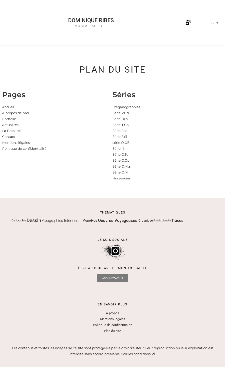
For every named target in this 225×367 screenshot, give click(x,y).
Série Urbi (120, 119)
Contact (8, 137)
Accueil (8, 107)
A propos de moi (15, 113)
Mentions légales (16, 143)
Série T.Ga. (120, 125)
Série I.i (118, 148)
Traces (177, 220)
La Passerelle (13, 131)
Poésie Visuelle (162, 220)
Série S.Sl (119, 137)
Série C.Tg (120, 154)
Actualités (10, 125)
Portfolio (9, 119)
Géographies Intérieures (62, 220)
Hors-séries (121, 178)
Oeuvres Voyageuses (118, 220)
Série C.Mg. (121, 166)
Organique (145, 220)
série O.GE (120, 143)
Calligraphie (19, 220)
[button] (188, 22)
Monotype (90, 221)
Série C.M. (120, 172)
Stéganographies (126, 107)
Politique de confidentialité (24, 148)
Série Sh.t (120, 131)
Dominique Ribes (91, 20)
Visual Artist (91, 26)
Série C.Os (120, 160)
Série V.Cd (120, 113)
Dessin (34, 220)
